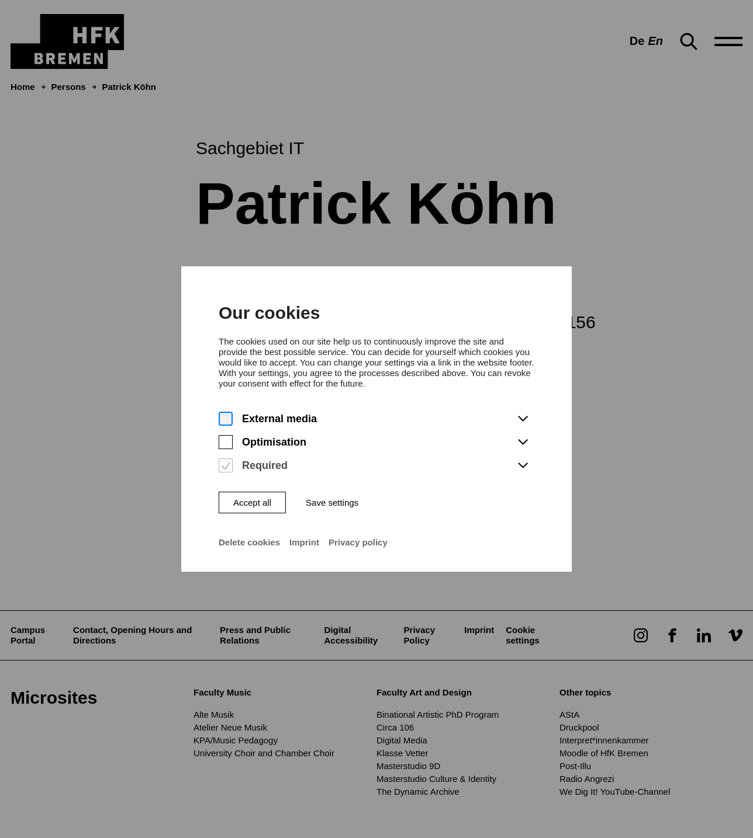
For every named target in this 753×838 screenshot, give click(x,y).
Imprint (304, 535)
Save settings (332, 495)
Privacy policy (358, 535)
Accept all (252, 495)
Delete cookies (249, 535)
